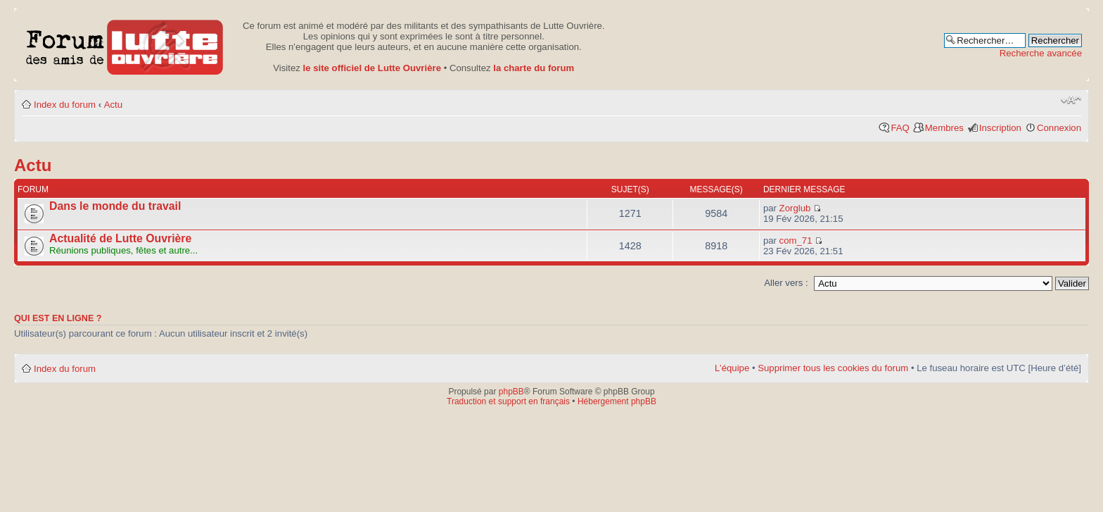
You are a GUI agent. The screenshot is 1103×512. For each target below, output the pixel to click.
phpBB (511, 392)
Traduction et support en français (508, 401)
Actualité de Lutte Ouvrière (120, 238)
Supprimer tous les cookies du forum (833, 368)
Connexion (1059, 128)
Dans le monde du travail (115, 206)
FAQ (900, 128)
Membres (944, 128)
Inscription (1000, 128)
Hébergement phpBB (617, 401)
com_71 (795, 240)
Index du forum (65, 104)
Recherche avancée (1041, 53)
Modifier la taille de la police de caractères (1071, 100)
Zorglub (795, 208)
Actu (113, 104)
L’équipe (732, 368)
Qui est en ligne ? (58, 318)
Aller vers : (786, 282)
